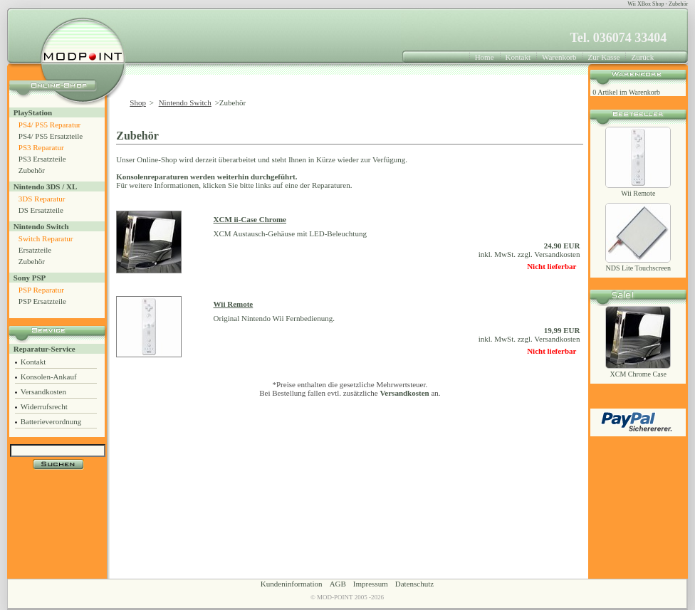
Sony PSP (30, 277)
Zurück (642, 57)
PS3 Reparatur (41, 147)
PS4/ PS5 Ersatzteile (51, 136)
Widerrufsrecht (44, 406)
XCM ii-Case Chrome (250, 219)
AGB (338, 583)
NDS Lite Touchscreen (638, 268)
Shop (138, 102)
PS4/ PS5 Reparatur (49, 124)
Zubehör (32, 170)
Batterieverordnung (51, 421)
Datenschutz (414, 583)
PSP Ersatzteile (42, 301)
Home (484, 57)
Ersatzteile (35, 250)
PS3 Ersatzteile (42, 158)
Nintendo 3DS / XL (46, 186)
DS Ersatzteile (41, 210)
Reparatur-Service (44, 349)
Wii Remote (234, 304)
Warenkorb (559, 57)
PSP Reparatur (41, 289)
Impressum (370, 583)
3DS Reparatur (42, 198)
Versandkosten (43, 391)
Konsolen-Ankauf (49, 376)
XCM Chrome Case (638, 374)
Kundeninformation (292, 583)
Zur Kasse (604, 57)
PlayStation (33, 112)
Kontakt (518, 57)
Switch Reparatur (46, 238)
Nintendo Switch (41, 226)
